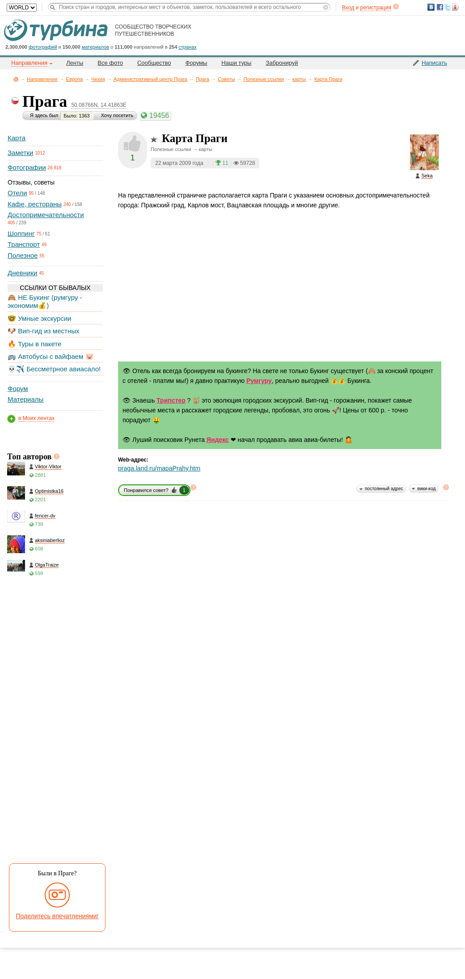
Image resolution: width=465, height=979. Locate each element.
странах (187, 47)
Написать (434, 62)
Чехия (98, 79)
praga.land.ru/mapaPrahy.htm (159, 468)
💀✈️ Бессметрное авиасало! (54, 369)
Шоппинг (21, 233)
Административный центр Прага (150, 79)
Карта (16, 138)
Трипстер (171, 400)
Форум (18, 388)
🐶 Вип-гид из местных (43, 331)
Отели (17, 193)
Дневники (22, 273)
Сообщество (154, 62)
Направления (42, 79)
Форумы (196, 62)
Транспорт (24, 244)
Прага (202, 79)
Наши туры (236, 62)
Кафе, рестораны (35, 204)
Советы (226, 79)
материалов (95, 47)
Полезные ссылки (263, 79)
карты (299, 79)
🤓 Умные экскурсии (39, 318)
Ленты (74, 62)
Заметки (20, 152)
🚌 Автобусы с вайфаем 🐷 (51, 356)
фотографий (43, 47)
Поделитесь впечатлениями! (57, 916)
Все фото (110, 62)
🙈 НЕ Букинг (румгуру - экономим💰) (45, 301)
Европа (74, 79)
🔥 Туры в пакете (34, 344)
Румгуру (259, 380)
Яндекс (218, 439)
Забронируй (282, 62)
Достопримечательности (46, 214)
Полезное (23, 255)
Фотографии (27, 167)
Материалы (25, 399)
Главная (15, 78)
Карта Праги (328, 79)
